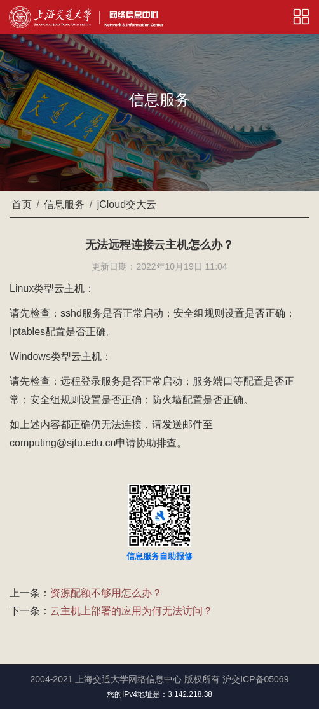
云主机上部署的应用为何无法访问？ (131, 610)
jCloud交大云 (126, 204)
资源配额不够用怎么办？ (106, 593)
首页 (21, 204)
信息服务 (64, 204)
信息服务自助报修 (159, 556)
